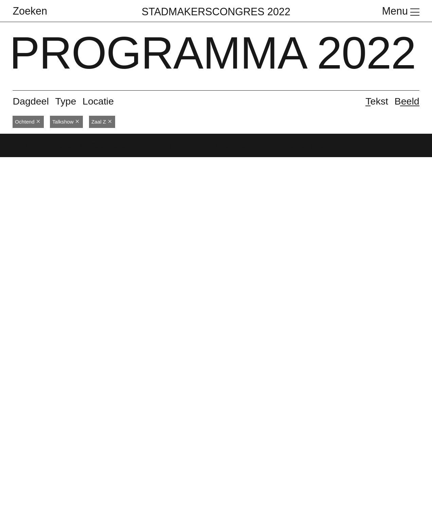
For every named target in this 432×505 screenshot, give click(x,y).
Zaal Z (101, 122)
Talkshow (65, 122)
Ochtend (27, 122)
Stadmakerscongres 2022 (216, 11)
